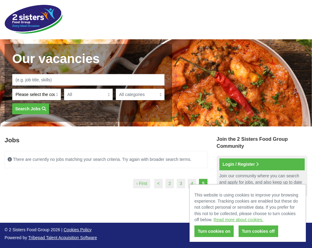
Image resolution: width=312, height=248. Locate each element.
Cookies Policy (78, 229)
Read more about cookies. (238, 219)
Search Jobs (30, 108)
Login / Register (241, 164)
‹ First (141, 183)
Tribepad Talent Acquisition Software (62, 237)
